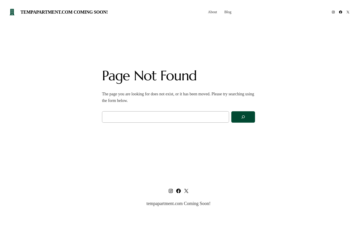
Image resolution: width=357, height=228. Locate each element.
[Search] (243, 117)
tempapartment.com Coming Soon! (64, 12)
